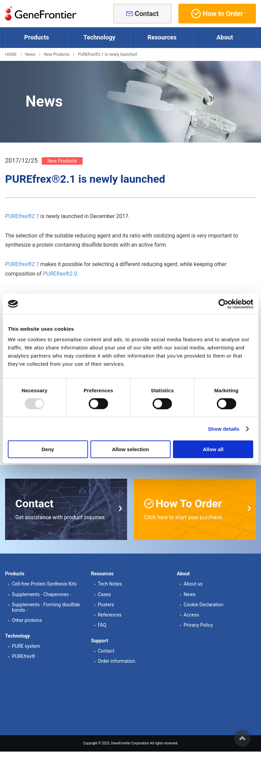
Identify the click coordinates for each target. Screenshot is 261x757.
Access (191, 614)
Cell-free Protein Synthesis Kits (44, 583)
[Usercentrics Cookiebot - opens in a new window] (223, 304)
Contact (147, 14)
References (110, 614)
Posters (106, 604)
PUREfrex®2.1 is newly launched (107, 54)
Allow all (213, 449)
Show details (224, 428)
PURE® (23, 656)
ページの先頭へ (242, 738)
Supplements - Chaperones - (41, 593)
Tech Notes (110, 583)
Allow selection (130, 449)
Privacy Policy (198, 624)
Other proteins (27, 619)
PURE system (26, 645)
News (30, 54)
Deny (47, 449)
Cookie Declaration (203, 604)
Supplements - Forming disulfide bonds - (46, 606)
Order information (116, 660)
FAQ (102, 624)
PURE (22, 216)
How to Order (217, 13)
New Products (56, 54)
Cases (104, 593)
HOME (11, 54)
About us (193, 583)
